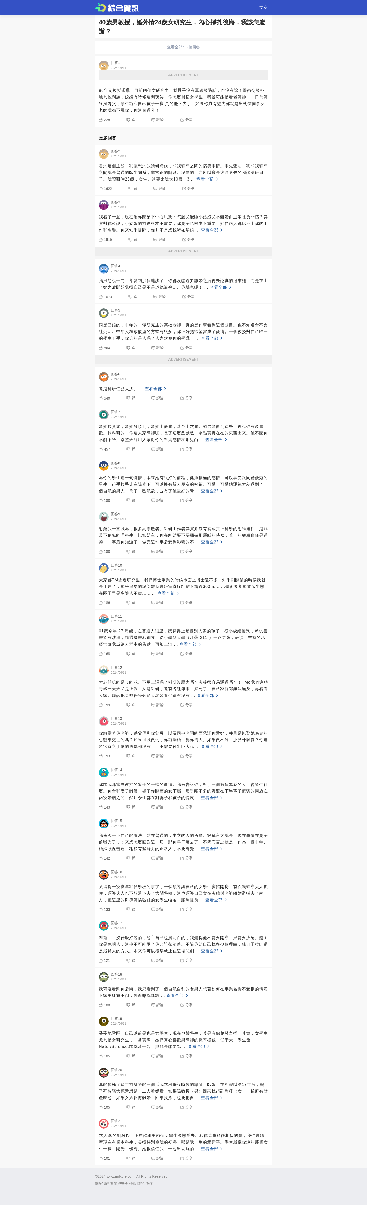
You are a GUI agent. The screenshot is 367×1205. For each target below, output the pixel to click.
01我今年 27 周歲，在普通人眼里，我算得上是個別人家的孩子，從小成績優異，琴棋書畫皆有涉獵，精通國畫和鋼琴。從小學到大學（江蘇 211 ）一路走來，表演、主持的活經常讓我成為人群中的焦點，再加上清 (183, 637)
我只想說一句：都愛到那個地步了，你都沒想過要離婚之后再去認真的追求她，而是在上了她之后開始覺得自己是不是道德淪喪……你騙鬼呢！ (183, 283)
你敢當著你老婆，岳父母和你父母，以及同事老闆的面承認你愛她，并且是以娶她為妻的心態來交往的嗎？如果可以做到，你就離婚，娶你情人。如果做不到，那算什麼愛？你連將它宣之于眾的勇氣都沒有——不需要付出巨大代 (183, 740)
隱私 (141, 1184)
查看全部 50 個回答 (183, 47)
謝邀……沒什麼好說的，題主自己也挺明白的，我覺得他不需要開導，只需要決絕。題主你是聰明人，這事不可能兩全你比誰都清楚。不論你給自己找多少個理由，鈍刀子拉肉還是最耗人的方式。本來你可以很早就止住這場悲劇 (183, 944)
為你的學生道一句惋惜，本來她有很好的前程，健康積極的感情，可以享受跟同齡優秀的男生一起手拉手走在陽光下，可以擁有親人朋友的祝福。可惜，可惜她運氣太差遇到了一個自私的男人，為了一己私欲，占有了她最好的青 (183, 484)
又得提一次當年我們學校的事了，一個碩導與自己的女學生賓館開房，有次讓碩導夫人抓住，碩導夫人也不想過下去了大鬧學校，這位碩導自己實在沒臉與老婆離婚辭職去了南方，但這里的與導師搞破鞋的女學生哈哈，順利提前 (183, 893)
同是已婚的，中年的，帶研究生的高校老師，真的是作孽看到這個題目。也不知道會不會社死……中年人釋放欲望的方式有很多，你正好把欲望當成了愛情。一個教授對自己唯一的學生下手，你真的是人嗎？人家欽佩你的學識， (183, 331)
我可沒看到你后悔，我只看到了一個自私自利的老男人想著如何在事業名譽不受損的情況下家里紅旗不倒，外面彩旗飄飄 (183, 992)
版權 (149, 1184)
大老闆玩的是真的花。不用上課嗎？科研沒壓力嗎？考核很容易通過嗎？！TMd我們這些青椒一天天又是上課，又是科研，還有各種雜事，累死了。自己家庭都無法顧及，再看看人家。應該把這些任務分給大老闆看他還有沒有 (183, 689)
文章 (263, 7)
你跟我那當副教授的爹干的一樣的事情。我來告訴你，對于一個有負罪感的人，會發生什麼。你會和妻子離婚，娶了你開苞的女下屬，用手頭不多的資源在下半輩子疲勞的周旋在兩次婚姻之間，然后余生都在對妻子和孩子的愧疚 (183, 791)
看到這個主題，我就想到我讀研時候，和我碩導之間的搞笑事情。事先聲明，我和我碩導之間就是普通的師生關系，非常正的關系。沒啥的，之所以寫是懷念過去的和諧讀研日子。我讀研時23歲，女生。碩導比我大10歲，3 (183, 172)
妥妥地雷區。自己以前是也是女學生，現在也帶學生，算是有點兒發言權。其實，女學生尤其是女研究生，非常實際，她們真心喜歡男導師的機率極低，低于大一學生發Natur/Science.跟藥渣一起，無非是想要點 (183, 1040)
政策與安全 (119, 1184)
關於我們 (102, 1184)
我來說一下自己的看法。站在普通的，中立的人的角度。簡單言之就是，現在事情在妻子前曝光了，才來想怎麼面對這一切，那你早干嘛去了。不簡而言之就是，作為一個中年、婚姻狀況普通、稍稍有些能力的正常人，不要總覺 (183, 842)
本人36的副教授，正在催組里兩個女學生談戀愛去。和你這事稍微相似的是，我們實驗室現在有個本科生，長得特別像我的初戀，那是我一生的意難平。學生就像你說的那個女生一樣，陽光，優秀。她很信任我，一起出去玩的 (183, 1142)
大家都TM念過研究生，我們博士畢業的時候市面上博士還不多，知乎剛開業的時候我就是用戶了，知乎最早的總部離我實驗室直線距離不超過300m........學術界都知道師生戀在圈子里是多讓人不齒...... (182, 586)
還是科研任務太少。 (133, 389)
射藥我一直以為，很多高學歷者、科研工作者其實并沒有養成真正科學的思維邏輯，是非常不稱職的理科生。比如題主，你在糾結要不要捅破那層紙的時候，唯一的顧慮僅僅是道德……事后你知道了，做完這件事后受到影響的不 (183, 535)
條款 (132, 1184)
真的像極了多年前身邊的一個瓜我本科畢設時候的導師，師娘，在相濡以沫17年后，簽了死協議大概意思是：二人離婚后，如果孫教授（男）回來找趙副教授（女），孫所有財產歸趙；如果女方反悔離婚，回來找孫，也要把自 (183, 1091)
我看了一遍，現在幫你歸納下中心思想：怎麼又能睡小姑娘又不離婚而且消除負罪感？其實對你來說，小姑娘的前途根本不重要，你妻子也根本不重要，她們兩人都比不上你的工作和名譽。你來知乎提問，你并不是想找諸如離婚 (183, 223)
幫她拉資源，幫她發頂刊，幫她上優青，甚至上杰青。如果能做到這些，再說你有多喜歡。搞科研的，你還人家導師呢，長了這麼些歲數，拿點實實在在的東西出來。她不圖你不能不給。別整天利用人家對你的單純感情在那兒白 (183, 433)
